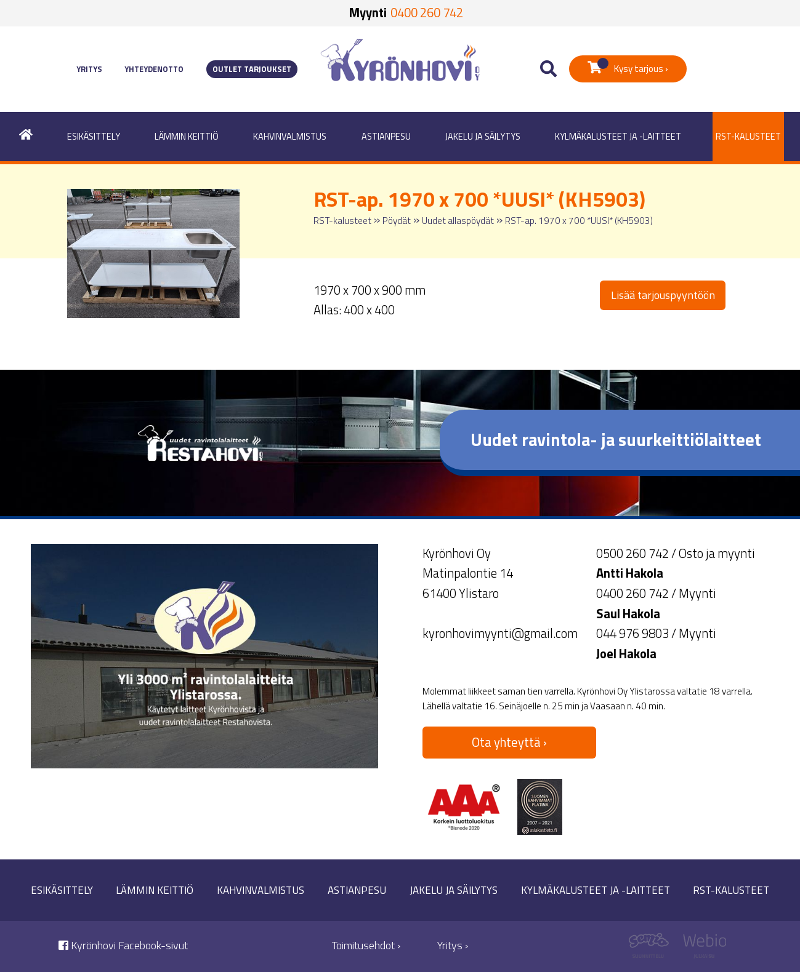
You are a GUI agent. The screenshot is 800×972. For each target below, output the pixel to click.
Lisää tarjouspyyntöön (663, 295)
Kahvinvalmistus (289, 136)
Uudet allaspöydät (458, 220)
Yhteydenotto (154, 69)
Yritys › (452, 945)
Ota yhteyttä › (509, 742)
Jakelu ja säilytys (482, 136)
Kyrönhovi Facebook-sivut (123, 945)
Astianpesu (386, 136)
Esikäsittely (93, 136)
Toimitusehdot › (366, 945)
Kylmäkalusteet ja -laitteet (618, 136)
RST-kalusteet (748, 136)
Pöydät (396, 220)
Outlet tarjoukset (251, 69)
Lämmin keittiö (187, 136)
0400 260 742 (426, 12)
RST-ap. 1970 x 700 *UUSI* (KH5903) (579, 220)
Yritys (89, 69)
